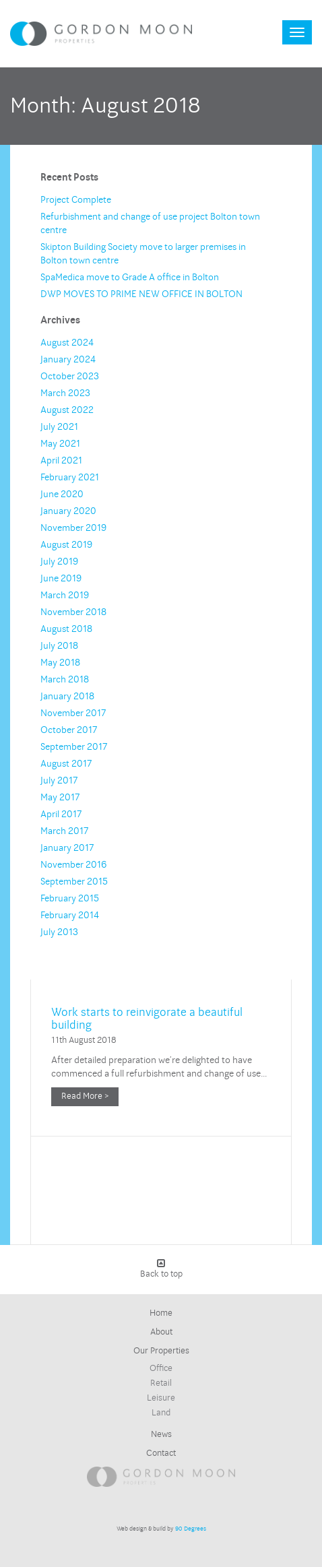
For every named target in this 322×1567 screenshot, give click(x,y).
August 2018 (66, 629)
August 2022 (67, 410)
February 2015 (69, 898)
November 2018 (73, 612)
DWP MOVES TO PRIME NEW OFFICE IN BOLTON (141, 294)
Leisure (161, 1398)
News (161, 1434)
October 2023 (69, 376)
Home (161, 1313)
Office (161, 1368)
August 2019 (66, 544)
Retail (161, 1383)
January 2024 (68, 359)
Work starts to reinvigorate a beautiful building (147, 1018)
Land (161, 1412)
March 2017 (64, 831)
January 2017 (67, 848)
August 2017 (66, 763)
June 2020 (62, 494)
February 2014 (69, 915)
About (161, 1331)
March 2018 (64, 679)
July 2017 (58, 780)
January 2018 (67, 696)
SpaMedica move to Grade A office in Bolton (129, 277)
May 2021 (60, 443)
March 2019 (64, 595)
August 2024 (67, 342)
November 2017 (73, 713)
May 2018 (60, 662)
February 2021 (69, 477)
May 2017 (59, 797)
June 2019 (61, 578)
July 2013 (59, 932)
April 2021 (61, 460)
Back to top (161, 1268)
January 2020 (68, 511)
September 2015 (74, 881)
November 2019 (73, 528)
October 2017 (68, 730)
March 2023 (65, 393)
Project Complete (75, 199)
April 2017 (61, 814)
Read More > (84, 1096)
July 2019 (59, 561)
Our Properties (161, 1350)
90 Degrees (190, 1529)
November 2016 (73, 864)
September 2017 (73, 747)
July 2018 (59, 645)
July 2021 (59, 427)
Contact (161, 1453)
